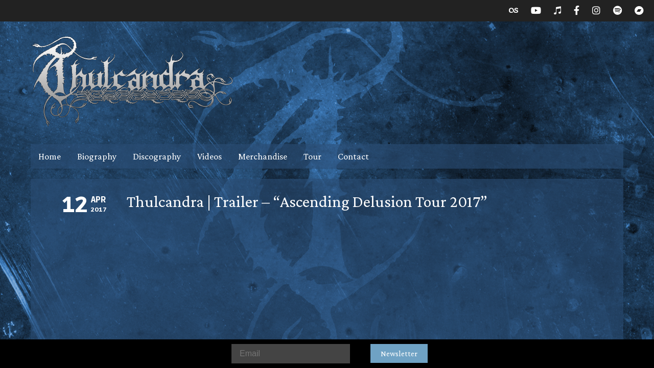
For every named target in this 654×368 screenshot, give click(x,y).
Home (49, 156)
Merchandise (262, 156)
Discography (157, 156)
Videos (209, 156)
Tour (312, 156)
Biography (96, 156)
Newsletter (399, 353)
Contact (353, 156)
